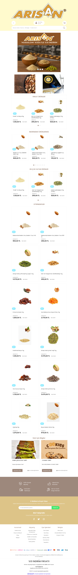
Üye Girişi (46, 533)
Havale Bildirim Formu (60, 533)
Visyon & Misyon (18, 533)
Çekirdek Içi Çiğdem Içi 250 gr (57, 153)
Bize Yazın (60, 530)
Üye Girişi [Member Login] (40, 22)
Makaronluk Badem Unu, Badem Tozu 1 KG (38, 153)
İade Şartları (32, 541)
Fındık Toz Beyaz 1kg (18, 116)
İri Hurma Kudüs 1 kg (18, 312)
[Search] (39, 28)
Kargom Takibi (60, 535)
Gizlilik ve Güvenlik (32, 537)
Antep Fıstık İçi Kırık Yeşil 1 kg (48, 350)
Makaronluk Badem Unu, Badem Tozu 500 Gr (52, 236)
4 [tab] (39, 165)
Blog (18, 535)
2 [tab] (40, 69)
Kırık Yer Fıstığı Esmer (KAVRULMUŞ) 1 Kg (37, 117)
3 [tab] (42, 69)
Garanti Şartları (32, 539)
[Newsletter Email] (35, 507)
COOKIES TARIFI (46, 460)
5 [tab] (40, 165)
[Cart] (64, 23)
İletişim (18, 537)
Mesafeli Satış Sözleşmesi (31, 531)
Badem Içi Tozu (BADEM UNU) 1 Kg (19, 153)
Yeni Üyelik (46, 530)
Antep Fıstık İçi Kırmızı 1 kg (48, 389)
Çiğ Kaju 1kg (16, 427)
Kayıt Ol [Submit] (55, 507)
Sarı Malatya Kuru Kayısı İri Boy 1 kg (50, 312)
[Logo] (39, 11)
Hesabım (46, 535)
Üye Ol (39, 23)
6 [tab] (42, 165)
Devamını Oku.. (17, 470)
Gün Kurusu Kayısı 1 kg (19, 389)
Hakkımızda (18, 530)
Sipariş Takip (46, 537)
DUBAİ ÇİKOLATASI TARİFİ (19, 460)
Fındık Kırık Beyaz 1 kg (18, 350)
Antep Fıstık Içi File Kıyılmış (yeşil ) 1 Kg (23, 274)
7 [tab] (44, 165)
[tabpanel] (39, 52)
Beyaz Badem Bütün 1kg (47, 427)
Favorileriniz (46, 540)
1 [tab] (38, 69)
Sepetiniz (46, 542)
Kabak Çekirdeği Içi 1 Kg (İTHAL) (56, 117)
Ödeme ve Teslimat (32, 534)
